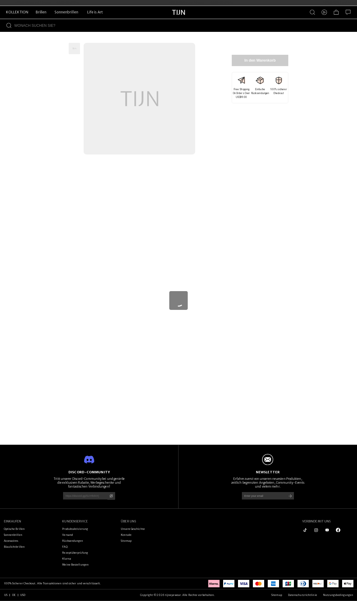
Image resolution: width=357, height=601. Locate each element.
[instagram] (316, 530)
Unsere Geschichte (133, 528)
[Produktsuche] (312, 12)
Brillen (41, 12)
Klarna (66, 558)
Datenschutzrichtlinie (302, 595)
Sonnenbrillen (66, 12)
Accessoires (11, 540)
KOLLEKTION (17, 12)
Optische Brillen (14, 528)
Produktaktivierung (75, 528)
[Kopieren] (111, 496)
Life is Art (95, 12)
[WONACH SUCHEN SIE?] (185, 25)
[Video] (324, 12)
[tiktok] (305, 530)
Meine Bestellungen (75, 564)
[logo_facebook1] (338, 530)
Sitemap (126, 540)
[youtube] (327, 530)
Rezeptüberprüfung (75, 552)
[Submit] (290, 495)
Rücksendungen (72, 540)
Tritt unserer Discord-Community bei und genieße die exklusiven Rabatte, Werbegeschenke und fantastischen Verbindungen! (89, 482)
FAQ (64, 546)
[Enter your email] (263, 495)
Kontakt (126, 534)
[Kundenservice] (348, 12)
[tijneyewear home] (178, 17)
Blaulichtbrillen (14, 546)
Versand (67, 534)
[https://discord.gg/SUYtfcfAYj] (83, 495)
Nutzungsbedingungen (338, 595)
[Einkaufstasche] (336, 12)
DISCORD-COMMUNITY (89, 472)
